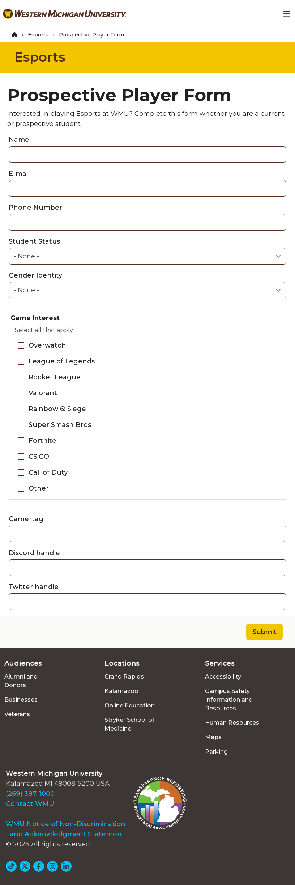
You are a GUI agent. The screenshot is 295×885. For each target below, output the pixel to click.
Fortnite (42, 441)
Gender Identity (35, 275)
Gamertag (26, 519)
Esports (38, 34)
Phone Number (35, 208)
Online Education (129, 705)
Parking (216, 751)
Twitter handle (34, 587)
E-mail (19, 174)
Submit (264, 632)
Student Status (34, 241)
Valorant (43, 393)
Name (19, 140)
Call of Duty (48, 472)
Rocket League (55, 377)
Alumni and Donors (21, 681)
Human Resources (232, 722)
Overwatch (47, 345)
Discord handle (34, 553)
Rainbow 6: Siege (57, 409)
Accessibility (223, 676)
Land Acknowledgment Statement (65, 834)
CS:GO (39, 457)
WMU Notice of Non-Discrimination (65, 824)
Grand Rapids (124, 676)
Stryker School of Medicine (129, 724)
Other (39, 488)
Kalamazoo (121, 691)
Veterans (17, 714)
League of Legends (62, 361)
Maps (213, 737)
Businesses (21, 699)
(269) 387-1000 (30, 794)
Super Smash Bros (60, 425)
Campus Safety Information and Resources (229, 700)
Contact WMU (30, 804)
